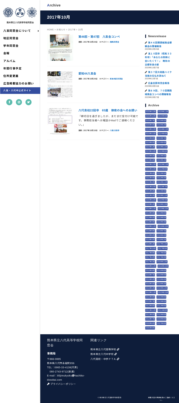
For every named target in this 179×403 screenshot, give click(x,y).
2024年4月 (161, 142)
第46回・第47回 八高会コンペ (99, 36)
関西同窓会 (114, 42)
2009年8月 (161, 319)
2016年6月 (161, 275)
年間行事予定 (12, 68)
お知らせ (61, 29)
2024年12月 (151, 129)
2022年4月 (150, 178)
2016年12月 (162, 261)
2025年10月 (151, 116)
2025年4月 (150, 125)
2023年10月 (151, 151)
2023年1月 (161, 160)
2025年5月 (161, 120)
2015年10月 (163, 292)
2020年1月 (150, 204)
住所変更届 (11, 76)
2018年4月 (161, 235)
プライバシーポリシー (61, 384)
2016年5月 (150, 279)
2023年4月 (150, 160)
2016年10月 (163, 266)
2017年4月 (150, 257)
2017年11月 (162, 244)
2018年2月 (161, 240)
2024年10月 (151, 134)
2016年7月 (150, 275)
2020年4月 (162, 200)
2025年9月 (162, 116)
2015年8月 (161, 297)
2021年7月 (162, 186)
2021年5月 (150, 191)
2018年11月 (151, 226)
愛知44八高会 (87, 73)
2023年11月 (162, 147)
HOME (50, 29)
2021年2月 (150, 195)
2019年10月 (163, 209)
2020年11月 (162, 195)
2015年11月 (151, 292)
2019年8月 (161, 213)
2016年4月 (161, 279)
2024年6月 (150, 142)
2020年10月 (151, 200)
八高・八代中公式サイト (17, 90)
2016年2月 (161, 284)
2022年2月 (150, 182)
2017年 (71, 29)
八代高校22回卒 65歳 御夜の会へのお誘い (108, 110)
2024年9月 (162, 134)
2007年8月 (161, 323)
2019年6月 (150, 217)
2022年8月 (162, 169)
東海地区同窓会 (116, 79)
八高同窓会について (17, 30)
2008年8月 (150, 323)
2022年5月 (161, 173)
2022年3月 (161, 178)
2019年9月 (150, 213)
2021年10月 (151, 186)
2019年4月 (150, 222)
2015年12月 (162, 288)
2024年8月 (150, 138)
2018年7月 (161, 231)
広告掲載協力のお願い (18, 83)
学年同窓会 (11, 45)
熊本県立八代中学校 (104, 354)
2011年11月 (151, 310)
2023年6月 (150, 156)
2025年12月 (151, 112)
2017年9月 (162, 248)
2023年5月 (161, 156)
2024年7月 (161, 138)
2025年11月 (163, 112)
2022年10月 (151, 169)
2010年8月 (161, 315)
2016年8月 (161, 270)
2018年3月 (150, 240)
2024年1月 (150, 147)
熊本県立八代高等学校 (105, 349)
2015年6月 (161, 301)
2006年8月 (150, 328)
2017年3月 (161, 257)
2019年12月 (162, 204)
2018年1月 (150, 244)
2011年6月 (150, 315)
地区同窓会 (11, 38)
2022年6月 (150, 173)
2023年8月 (162, 151)
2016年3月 (150, 284)
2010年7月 (150, 319)
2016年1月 (150, 288)
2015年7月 (150, 301)
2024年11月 (163, 129)
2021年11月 (162, 182)
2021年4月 (161, 191)
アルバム (9, 61)
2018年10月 (163, 226)
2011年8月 (162, 310)
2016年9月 (150, 270)
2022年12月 (151, 164)
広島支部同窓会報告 (159, 83)
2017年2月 (150, 261)
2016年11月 (151, 266)
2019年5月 (161, 217)
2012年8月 (161, 306)
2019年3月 (161, 222)
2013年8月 (150, 306)
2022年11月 (163, 164)
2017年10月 (151, 248)
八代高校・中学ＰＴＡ (105, 359)
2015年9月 (150, 297)
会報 (6, 53)
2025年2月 (161, 125)
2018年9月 (150, 231)
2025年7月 (150, 120)
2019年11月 (151, 209)
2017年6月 (161, 253)
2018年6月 (150, 235)
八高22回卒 (115, 130)
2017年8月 (150, 253)
